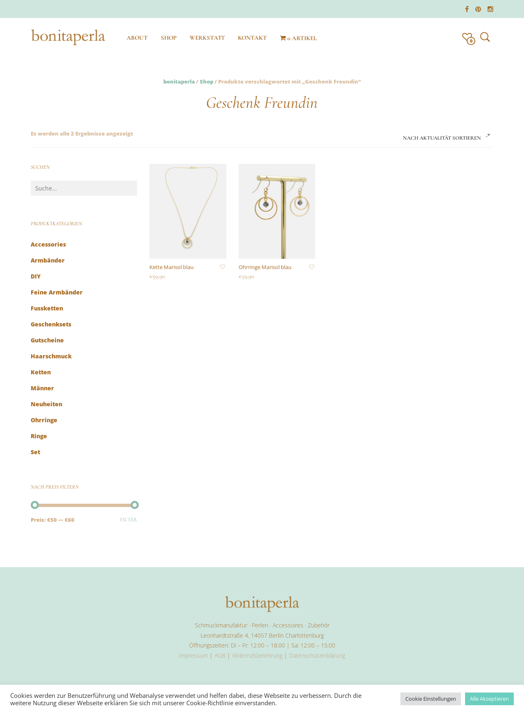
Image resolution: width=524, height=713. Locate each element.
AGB (220, 655)
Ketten (41, 372)
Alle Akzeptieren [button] (489, 698)
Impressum (193, 655)
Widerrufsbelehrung (257, 655)
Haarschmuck (51, 356)
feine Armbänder (57, 292)
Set (35, 452)
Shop (206, 81)
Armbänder (48, 260)
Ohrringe (44, 420)
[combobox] (446, 135)
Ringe (39, 436)
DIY (36, 276)
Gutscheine (47, 340)
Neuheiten (46, 404)
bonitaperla (179, 81)
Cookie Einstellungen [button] (430, 698)
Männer (42, 388)
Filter (128, 519)
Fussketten (47, 308)
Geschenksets (51, 324)
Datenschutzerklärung (317, 655)
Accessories (48, 244)
